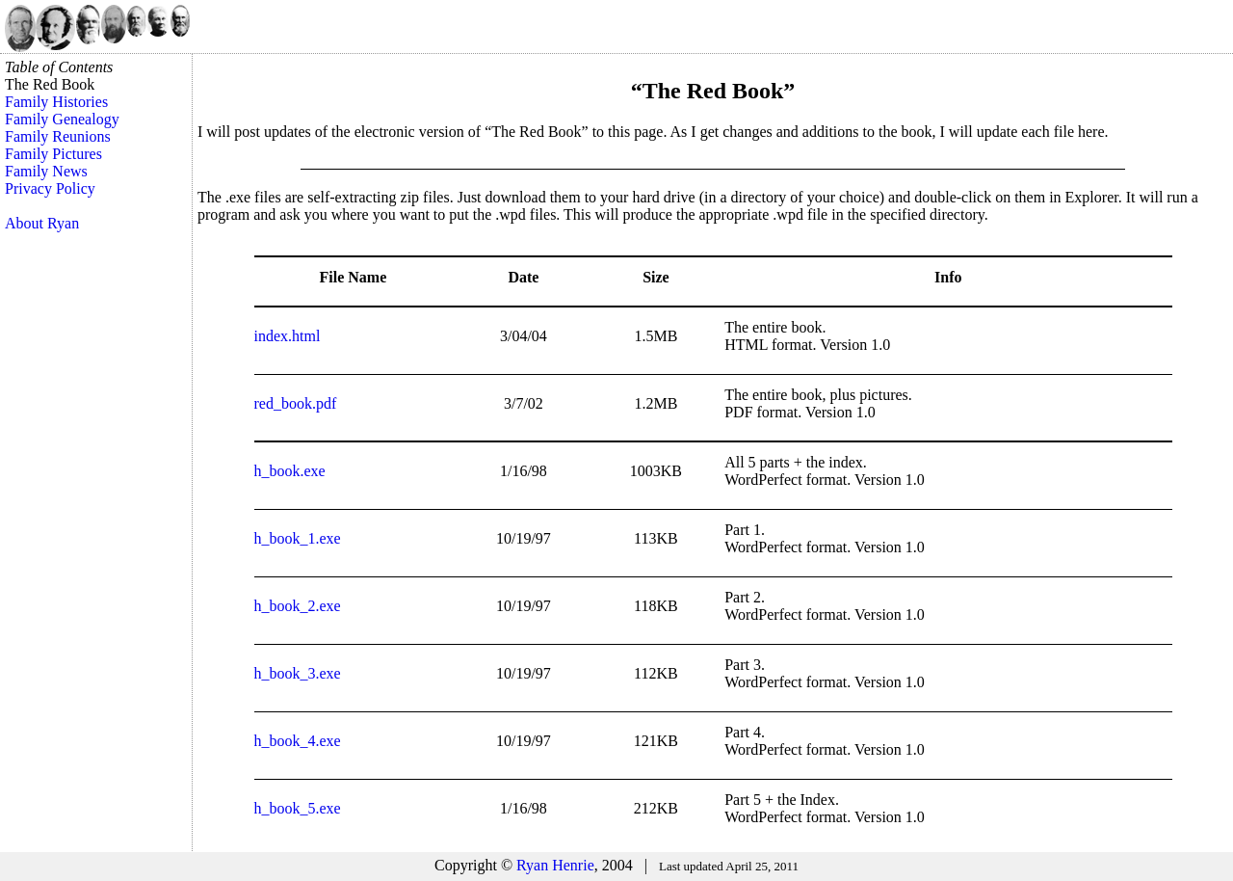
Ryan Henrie (555, 865)
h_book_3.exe (297, 673)
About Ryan (42, 223)
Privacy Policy (50, 188)
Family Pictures (53, 154)
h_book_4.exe (297, 741)
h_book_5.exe (297, 808)
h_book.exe (290, 471)
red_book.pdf (295, 403)
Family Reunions (58, 136)
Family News (46, 171)
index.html (287, 336)
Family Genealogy (62, 119)
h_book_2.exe (297, 606)
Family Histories (56, 101)
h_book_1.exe (297, 538)
